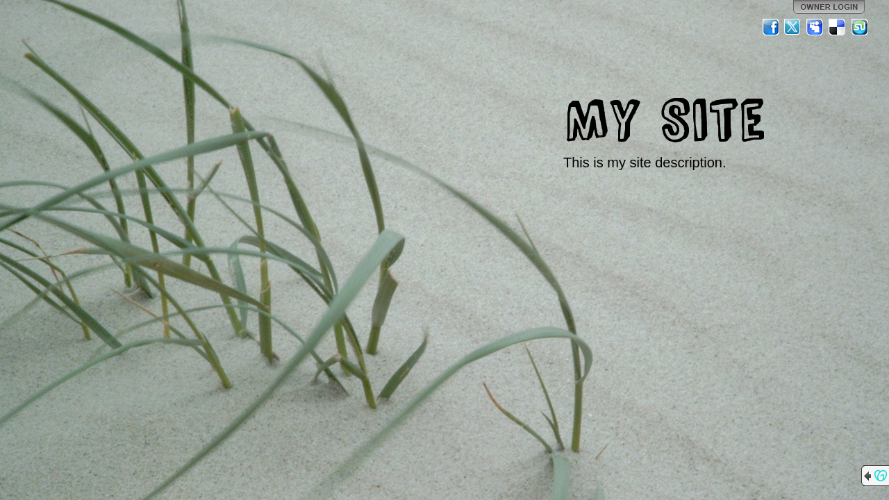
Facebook (771, 27)
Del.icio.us (837, 27)
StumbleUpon (860, 27)
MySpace (815, 27)
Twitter (793, 27)
